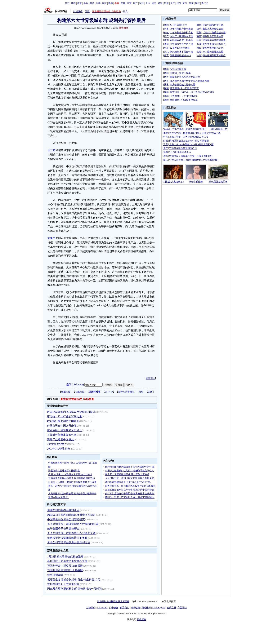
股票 (98, 3)
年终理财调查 (55, 575)
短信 (179, 3)
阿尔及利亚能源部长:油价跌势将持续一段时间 (74, 588)
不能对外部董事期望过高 (62, 434)
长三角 (51, 150)
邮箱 (191, 3)
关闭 (150, 391)
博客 (110, 3)
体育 (79, 3)
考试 (160, 3)
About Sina (102, 607)
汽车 (129, 3)
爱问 (185, 3)
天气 (172, 3)
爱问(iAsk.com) (75, 384)
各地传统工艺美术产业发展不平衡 (67, 561)
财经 (92, 3)
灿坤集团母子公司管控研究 (63, 528)
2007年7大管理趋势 (58, 448)
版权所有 (141, 619)
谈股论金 (65, 391)
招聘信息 (135, 607)
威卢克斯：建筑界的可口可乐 (64, 430)
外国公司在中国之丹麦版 (62, 425)
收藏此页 (79, 391)
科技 (104, 3)
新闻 (73, 3)
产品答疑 (182, 607)
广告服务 (113, 607)
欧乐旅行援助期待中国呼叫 (63, 421)
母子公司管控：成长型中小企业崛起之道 (71, 533)
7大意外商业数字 (57, 444)
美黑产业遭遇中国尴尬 (60, 439)
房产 (135, 3)
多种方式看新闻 (126, 391)
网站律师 (146, 607)
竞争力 (51, 238)
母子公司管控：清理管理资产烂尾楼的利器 (72, 524)
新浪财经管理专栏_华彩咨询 (77, 399)
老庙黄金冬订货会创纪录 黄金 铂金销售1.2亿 (73, 579)
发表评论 (150, 378)
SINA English (158, 607)
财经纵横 (78, 11)
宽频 (123, 3)
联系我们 (124, 607)
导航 (197, 3)
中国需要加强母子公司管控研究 (66, 519)
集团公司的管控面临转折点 (63, 510)
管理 (87, 11)
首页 (67, 3)
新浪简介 (91, 607)
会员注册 (171, 607)
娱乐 (85, 3)
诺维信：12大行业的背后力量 (64, 416)
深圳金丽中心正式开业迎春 (63, 584)
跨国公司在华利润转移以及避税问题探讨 (71, 411)
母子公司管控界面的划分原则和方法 (68, 542)
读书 (154, 3)
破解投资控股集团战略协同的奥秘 (67, 537)
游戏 (141, 3)
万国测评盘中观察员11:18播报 (65, 565)
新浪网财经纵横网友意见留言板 (113, 601)
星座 (166, 3)
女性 (147, 3)
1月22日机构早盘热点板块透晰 (65, 556)
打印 (141, 391)
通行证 (204, 3)
